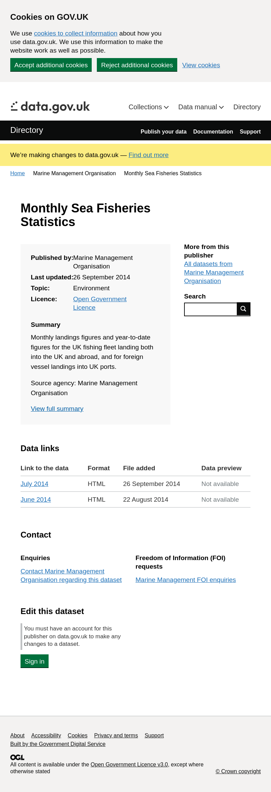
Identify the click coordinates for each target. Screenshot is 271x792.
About (17, 735)
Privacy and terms (116, 735)
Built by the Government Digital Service (57, 744)
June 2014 (36, 499)
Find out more (149, 154)
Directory (247, 107)
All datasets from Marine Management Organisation (214, 272)
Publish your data (163, 132)
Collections (146, 107)
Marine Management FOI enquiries (186, 579)
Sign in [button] (34, 661)
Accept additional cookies (51, 65)
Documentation (213, 132)
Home (17, 173)
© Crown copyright (238, 771)
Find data (243, 308)
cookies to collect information (75, 33)
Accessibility (46, 735)
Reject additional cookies (137, 65)
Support (250, 132)
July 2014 (34, 483)
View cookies (201, 65)
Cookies (78, 735)
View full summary (57, 408)
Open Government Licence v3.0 (129, 764)
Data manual (198, 107)
